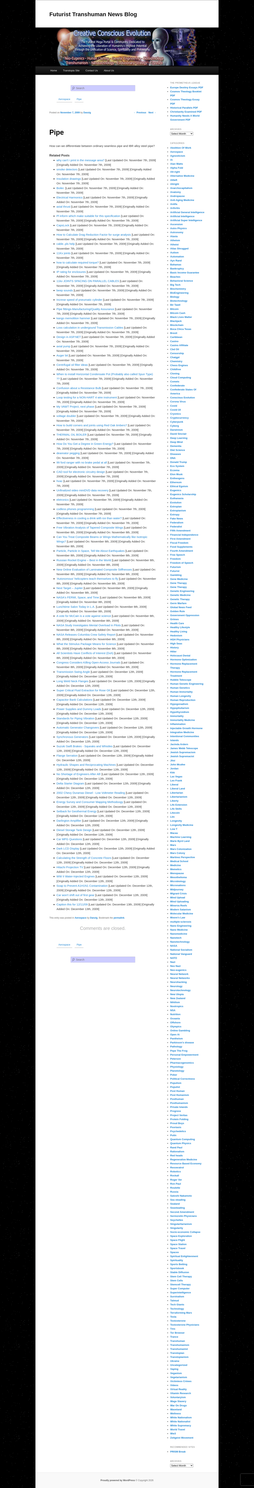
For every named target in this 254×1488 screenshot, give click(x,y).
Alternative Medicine (182, 175)
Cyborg (174, 425)
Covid (173, 405)
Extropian (176, 506)
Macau (174, 833)
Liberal (174, 784)
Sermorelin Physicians (183, 1216)
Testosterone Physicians (184, 1324)
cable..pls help (66, 243)
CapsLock (63, 225)
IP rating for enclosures (71, 271)
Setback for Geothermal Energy (77, 811)
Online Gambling (180, 1030)
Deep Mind (176, 442)
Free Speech (177, 554)
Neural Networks (180, 978)
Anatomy (175, 192)
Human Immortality (181, 691)
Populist (175, 1087)
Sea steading (177, 1199)
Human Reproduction (182, 700)
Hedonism (176, 635)
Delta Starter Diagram (70, 783)
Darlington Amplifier (69, 820)
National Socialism (181, 949)
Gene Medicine (179, 579)
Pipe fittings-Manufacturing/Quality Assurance (85, 309)
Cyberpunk (176, 421)
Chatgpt (174, 357)
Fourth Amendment (181, 550)
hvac (60, 481)
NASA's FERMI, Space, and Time (78, 597)
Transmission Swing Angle (73, 671)
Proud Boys (177, 1123)
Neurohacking (178, 982)
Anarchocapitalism (181, 188)
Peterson (175, 1058)
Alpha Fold (176, 167)
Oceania (175, 1018)
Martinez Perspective (182, 857)
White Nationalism (181, 1417)
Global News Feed (181, 607)
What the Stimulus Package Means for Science (86, 644)
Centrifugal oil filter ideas (72, 364)
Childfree (175, 369)
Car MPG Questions (69, 839)
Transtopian (177, 1353)
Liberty (174, 800)
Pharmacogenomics (182, 1062)
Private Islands (179, 1107)
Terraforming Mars (181, 1312)
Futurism (175, 567)
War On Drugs (178, 1405)
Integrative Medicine (182, 732)
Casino (174, 341)
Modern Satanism (180, 909)
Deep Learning (178, 438)
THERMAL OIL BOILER (72, 434)
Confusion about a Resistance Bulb (79, 388)
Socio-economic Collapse (185, 1232)
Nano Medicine (179, 929)
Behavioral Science (181, 280)
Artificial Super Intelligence (186, 220)
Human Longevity (180, 696)
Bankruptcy (177, 268)
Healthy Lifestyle (180, 627)
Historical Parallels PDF (184, 107)
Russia (174, 1191)
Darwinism (176, 429)
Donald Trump (178, 462)
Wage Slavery (178, 1401)
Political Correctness (182, 1078)
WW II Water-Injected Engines (76, 876)
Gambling (176, 575)
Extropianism (178, 510)
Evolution (175, 502)
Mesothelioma (178, 877)
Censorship (177, 353)
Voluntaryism (178, 1397)
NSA (172, 1010)
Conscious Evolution (182, 397)
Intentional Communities (184, 736)
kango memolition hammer (73, 318)
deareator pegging (68, 453)
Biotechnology (178, 300)
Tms (172, 1328)
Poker (173, 1074)
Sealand (175, 1203)
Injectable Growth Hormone (186, 728)
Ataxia (174, 236)
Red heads (176, 1155)
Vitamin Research (180, 1393)
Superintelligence (180, 1292)
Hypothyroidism (179, 712)
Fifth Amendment (180, 530)
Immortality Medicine (182, 720)
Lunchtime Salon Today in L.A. (76, 606)
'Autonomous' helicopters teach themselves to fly (87, 578)
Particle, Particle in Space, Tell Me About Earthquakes (91, 550)
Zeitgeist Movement (181, 1437)
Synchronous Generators (72, 736)
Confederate (177, 385)
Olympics (175, 1026)
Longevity (176, 820)
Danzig (93, 917)
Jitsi (172, 760)
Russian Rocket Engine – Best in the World (84, 560)
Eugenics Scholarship (183, 494)
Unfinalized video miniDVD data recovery (83, 490)
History (174, 647)
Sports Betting (178, 1264)
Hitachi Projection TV (70, 867)
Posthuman (177, 1099)
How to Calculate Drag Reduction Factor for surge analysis (94, 234)
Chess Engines (179, 365)
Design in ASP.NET (69, 337)
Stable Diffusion (179, 1272)
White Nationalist (180, 1421)
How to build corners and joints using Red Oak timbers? (92, 425)
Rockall (174, 1175)
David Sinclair (178, 433)
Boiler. (61, 188)
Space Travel (177, 1248)
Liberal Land (177, 788)
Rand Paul (176, 1147)
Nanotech (175, 937)
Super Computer (180, 1288)
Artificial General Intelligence (187, 212)
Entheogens (177, 478)
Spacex (174, 1252)
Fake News (176, 518)
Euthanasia (176, 498)
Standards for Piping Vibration (76, 718)
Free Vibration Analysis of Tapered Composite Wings (90, 527)
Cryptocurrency (179, 417)
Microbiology (178, 881)
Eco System (177, 466)
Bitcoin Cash (177, 313)
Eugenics (175, 490)
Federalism (176, 522)
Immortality (176, 716)
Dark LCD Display (68, 848)
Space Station (178, 1244)
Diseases (175, 454)
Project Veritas (178, 1115)
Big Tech (175, 284)
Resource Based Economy (185, 1163)
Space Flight (177, 1240)
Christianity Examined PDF (186, 111)
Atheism (175, 240)
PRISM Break (178, 1451)
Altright (174, 184)
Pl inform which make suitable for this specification (88, 216)
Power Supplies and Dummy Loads (79, 709)
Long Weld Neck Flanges (72, 681)
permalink (119, 917)
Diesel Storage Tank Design (74, 830)
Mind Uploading (179, 901)
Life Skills (176, 808)
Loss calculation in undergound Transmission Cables (90, 327)
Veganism (176, 1373)
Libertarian (176, 792)
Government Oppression (184, 615)
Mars (173, 845)
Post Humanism (179, 1095)
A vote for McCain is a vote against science (84, 615)
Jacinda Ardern (179, 744)
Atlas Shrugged (179, 248)
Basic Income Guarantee (184, 272)
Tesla (173, 1316)
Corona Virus (178, 401)
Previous (140, 112)
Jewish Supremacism (182, 752)
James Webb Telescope (184, 748)
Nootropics (176, 1006)
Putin (173, 1135)
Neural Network (179, 974)
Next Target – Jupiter (70, 588)
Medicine (175, 865)
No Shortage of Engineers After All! (79, 774)
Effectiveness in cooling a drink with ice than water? (89, 518)
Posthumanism (179, 1103)
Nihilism (175, 1002)
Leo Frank (176, 780)
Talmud (174, 1300)
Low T (173, 829)
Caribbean (176, 337)
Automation (177, 256)
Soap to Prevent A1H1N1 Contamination (82, 885)
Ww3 (173, 1433)
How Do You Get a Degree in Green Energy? (85, 443)
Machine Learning (180, 837)
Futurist (174, 571)
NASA (173, 945)
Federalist (176, 526)
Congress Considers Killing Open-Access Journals (88, 662)
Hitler (173, 651)
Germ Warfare (178, 603)
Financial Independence (184, 534)
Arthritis (175, 208)
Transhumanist (179, 1349)
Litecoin (175, 812)
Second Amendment (182, 1212)
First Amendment (180, 538)
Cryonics (175, 413)
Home (53, 70)
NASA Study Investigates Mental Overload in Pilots (89, 625)
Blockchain (176, 325)
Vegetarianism (178, 1377)
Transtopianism (179, 1357)
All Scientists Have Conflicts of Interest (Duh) (85, 653)
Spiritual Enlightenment (184, 1256)
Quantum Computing (182, 1139)
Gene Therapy (178, 583)
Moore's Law (177, 917)
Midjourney (176, 889)
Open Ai (174, 1034)
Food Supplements (181, 546)
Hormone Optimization (183, 659)
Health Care (177, 623)
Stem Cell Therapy (181, 1276)
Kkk (172, 772)
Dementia (175, 446)
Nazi (172, 962)
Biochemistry (178, 288)
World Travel (177, 1429)
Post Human (177, 1091)
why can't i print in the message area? (80, 160)
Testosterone (178, 1320)
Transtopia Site (71, 70)
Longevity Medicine (181, 825)
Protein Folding (179, 1119)
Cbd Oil (174, 349)
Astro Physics (178, 228)
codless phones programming (75, 509)
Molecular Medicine (181, 913)
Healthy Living (178, 631)
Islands (174, 740)
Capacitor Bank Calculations (74, 699)
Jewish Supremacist (182, 756)
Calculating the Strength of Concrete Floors (84, 857)
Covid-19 (175, 409)
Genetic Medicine (180, 595)
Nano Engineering (180, 925)
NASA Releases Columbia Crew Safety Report (86, 634)
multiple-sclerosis (180, 921)
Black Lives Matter (181, 317)
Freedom (175, 558)
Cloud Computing (180, 377)
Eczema (174, 470)
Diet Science (177, 450)
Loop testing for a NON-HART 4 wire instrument (87, 397)
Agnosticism (177, 155)
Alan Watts (176, 163)
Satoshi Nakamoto (181, 1195)
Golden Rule (177, 611)
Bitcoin (174, 309)
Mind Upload (177, 897)
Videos (174, 1385)
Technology (177, 1308)
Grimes (174, 619)
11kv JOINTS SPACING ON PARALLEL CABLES (88, 281)
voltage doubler (66, 416)
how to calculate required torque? (78, 262)
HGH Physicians (179, 639)
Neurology (176, 986)
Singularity (176, 1228)
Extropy (174, 514)
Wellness (175, 1413)
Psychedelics (178, 1131)
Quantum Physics (180, 1143)
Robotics (175, 1171)
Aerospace (80, 917)
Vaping (174, 1369)
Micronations (178, 885)
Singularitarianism (181, 1224)
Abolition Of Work (180, 147)
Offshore (175, 1022)
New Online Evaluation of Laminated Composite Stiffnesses (94, 569)
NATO (173, 958)
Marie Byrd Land (180, 841)
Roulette (175, 1187)
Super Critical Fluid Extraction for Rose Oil (83, 690)
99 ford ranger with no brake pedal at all (82, 462)
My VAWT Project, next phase (75, 406)
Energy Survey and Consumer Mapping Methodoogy (90, 802)
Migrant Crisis (178, 893)
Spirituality (176, 1260)
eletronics (63, 499)
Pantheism (176, 1038)
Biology (174, 296)
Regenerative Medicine (183, 1159)
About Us (109, 70)
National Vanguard (181, 954)
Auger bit (62, 355)
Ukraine (174, 1361)
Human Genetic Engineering (186, 683)
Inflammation (178, 724)
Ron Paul (175, 1183)
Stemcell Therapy (180, 1284)
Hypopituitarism (179, 708)
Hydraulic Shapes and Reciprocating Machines (86, 764)
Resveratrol (177, 1167)
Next (152, 112)
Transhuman (177, 1341)
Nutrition (175, 1014)
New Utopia (177, 994)
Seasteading (177, 1207)
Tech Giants (177, 1304)
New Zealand (177, 998)
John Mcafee (177, 764)
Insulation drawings (69, 178)
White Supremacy (180, 1425)
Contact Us (92, 70)
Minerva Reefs (178, 905)
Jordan (174, 768)
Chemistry (176, 361)
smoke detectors (67, 169)
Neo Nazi (175, 966)
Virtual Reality (178, 1389)
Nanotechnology (180, 941)
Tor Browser (177, 1332)
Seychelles (176, 1220)
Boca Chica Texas (180, 329)
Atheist (174, 244)
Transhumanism (179, 1345)
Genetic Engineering (182, 591)
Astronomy (176, 232)
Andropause (177, 196)
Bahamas (175, 264)
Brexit (173, 333)
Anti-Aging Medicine (182, 200)
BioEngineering (179, 292)
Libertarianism (178, 796)
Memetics (175, 869)
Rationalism (177, 1151)
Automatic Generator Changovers (78, 727)
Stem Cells (176, 1280)
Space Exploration (181, 1236)
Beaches (175, 276)
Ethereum (176, 482)
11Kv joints (64, 253)
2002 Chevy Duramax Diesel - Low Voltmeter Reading (91, 792)
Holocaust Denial (180, 655)
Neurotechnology (180, 990)
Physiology (176, 1066)
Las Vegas (176, 776)
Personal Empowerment (184, 1054)
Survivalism (177, 1296)
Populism (175, 1083)
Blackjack (176, 321)
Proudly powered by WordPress (117, 1480)
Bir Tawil (175, 304)
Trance (174, 1336)
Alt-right (175, 171)
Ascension (176, 224)
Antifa (173, 204)
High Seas (176, 643)
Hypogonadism (179, 704)
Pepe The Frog (178, 1050)
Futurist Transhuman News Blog (93, 14)
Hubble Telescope (180, 679)
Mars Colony (177, 853)
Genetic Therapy (180, 599)
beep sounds (65, 290)
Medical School (179, 861)
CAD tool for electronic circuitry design (81, 471)
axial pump (64, 346)
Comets (174, 381)
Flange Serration (67, 755)
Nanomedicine (178, 933)
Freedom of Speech (181, 562)
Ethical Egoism (179, 486)
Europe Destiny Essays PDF (186, 87)
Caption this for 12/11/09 (72, 904)
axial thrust (64, 206)
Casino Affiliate (179, 345)
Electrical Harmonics (70, 197)
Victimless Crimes (181, 1381)
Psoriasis (175, 1127)
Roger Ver (176, 1179)
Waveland (176, 1409)
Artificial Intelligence (182, 216)
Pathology (176, 1046)
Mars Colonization (181, 849)
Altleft (173, 180)
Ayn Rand (176, 260)
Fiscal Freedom (179, 542)
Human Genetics (180, 687)
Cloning (174, 373)
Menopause (177, 873)
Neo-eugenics (178, 970)
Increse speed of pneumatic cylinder (79, 299)
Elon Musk (176, 474)
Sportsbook (177, 1268)
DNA (172, 458)
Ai (171, 159)
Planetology (177, 1070)
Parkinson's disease (182, 1042)
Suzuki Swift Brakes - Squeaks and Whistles (85, 746)
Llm (172, 816)
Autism (174, 252)
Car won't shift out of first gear (76, 895)
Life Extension (178, 804)
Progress (175, 1111)
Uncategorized (178, 1365)
